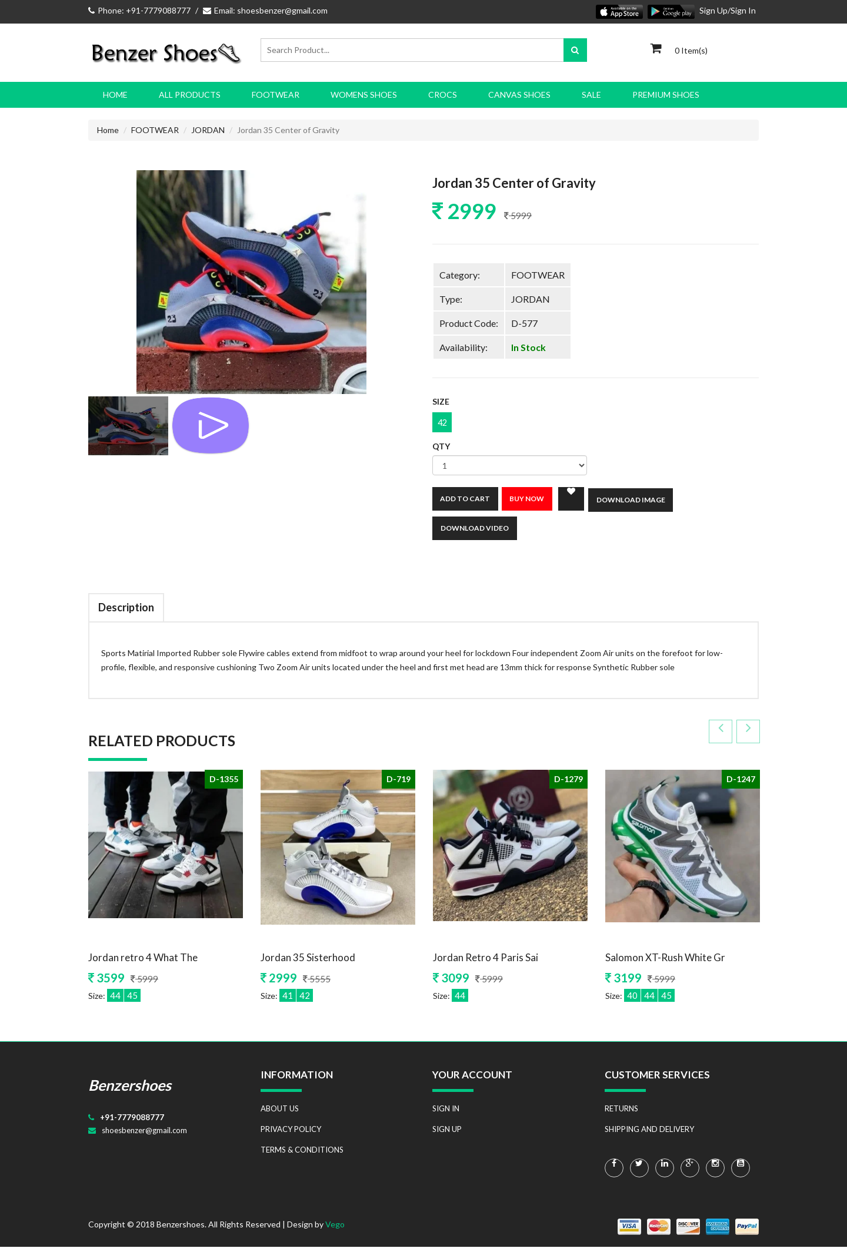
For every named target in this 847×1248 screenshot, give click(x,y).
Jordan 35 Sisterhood (308, 958)
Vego (335, 1225)
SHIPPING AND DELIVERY (649, 1130)
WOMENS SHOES (364, 95)
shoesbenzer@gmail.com (144, 1131)
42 (443, 423)
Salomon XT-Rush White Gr (665, 958)
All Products (190, 95)
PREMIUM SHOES (665, 95)
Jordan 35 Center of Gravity (517, 183)
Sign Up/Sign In (727, 10)
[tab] (128, 425)
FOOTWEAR (275, 95)
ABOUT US (280, 1109)
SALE (591, 95)
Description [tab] (126, 608)
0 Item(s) (691, 50)
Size (440, 402)
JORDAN (208, 130)
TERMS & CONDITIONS (302, 1151)
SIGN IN (445, 1109)
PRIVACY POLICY (291, 1130)
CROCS (442, 95)
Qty (441, 447)
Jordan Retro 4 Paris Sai (485, 958)
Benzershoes (129, 1086)
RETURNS (621, 1109)
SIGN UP (447, 1130)
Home (115, 95)
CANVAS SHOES (519, 95)
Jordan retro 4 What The (143, 958)
